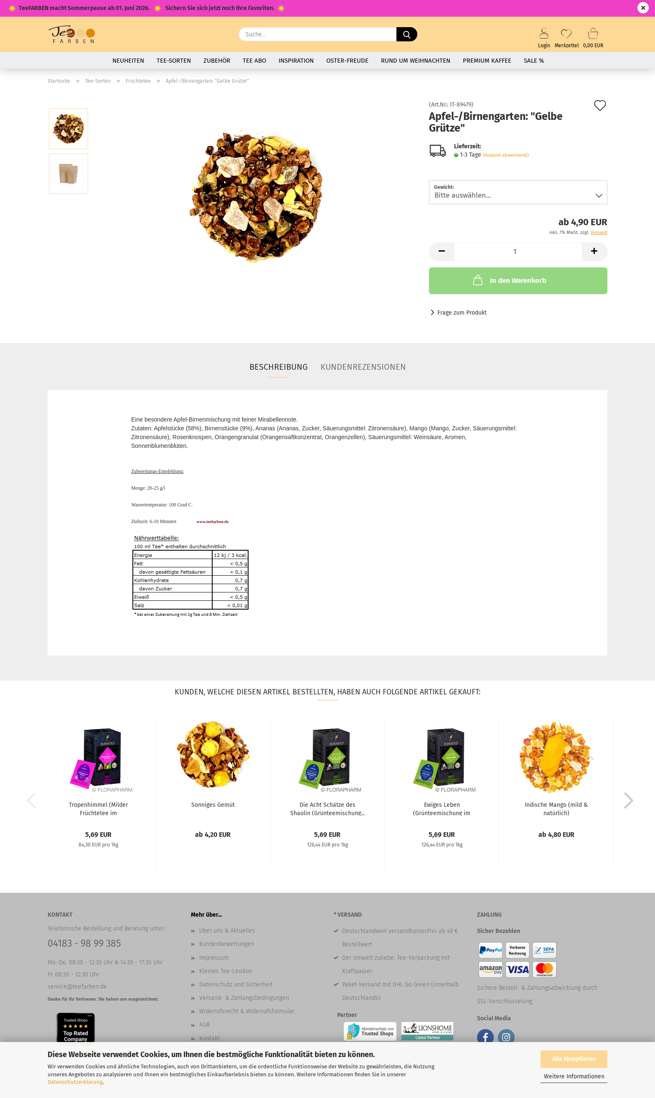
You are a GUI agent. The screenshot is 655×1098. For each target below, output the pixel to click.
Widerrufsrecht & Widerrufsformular (246, 1011)
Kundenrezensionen (363, 367)
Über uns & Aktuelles (227, 930)
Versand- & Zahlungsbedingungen (244, 997)
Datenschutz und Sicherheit (236, 984)
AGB (204, 1024)
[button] (441, 251)
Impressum (214, 957)
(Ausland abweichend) (506, 155)
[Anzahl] (518, 251)
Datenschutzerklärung (75, 1082)
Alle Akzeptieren (574, 1058)
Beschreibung (278, 367)
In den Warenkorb (508, 280)
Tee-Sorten (174, 60)
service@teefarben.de (77, 986)
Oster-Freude (347, 60)
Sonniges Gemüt (213, 804)
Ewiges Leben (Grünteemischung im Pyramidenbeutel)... (441, 808)
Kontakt (209, 1038)
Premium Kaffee (487, 60)
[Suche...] (406, 34)
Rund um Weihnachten (415, 60)
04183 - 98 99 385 (84, 943)
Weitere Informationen (574, 1076)
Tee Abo (254, 60)
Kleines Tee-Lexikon (225, 971)
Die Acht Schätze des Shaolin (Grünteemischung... (327, 808)
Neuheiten (128, 60)
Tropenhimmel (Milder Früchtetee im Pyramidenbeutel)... (98, 808)
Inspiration (296, 60)
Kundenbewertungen (226, 944)
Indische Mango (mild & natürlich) (556, 808)
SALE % (534, 60)
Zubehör (216, 60)
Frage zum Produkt (462, 312)
